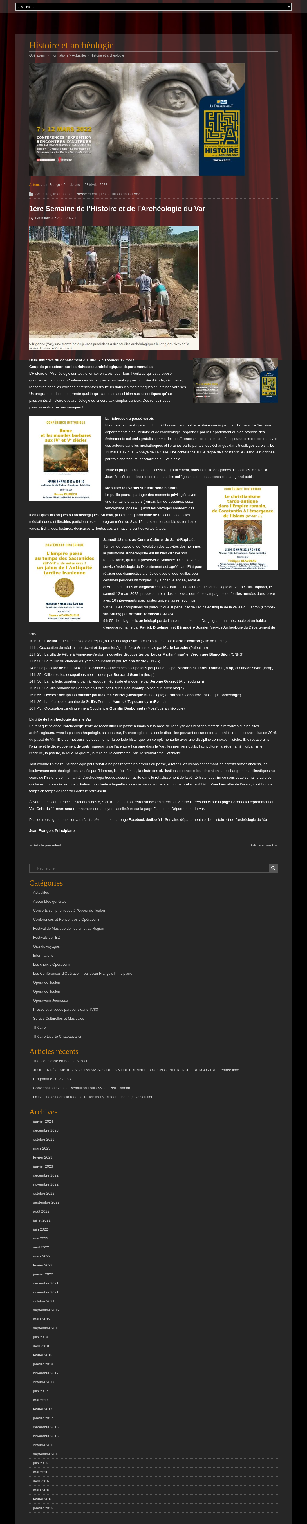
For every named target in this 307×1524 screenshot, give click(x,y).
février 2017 (43, 1409)
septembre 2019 (46, 1310)
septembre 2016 (46, 1454)
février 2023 (43, 1157)
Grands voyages (46, 946)
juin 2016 (40, 1463)
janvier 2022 (43, 1274)
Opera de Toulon (46, 991)
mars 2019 (41, 1319)
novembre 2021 (46, 1292)
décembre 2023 (46, 1130)
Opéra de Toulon (46, 982)
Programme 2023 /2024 (52, 1079)
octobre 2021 (44, 1301)
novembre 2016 (46, 1436)
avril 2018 (41, 1346)
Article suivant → (264, 845)
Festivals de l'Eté (47, 937)
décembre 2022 (46, 1175)
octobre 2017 (44, 1382)
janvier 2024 (43, 1121)
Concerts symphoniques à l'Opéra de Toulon (69, 910)
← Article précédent (45, 845)
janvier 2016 (43, 1508)
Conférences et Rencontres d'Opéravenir (66, 919)
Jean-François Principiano (60, 185)
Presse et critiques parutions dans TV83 (107, 194)
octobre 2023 (44, 1139)
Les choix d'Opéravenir (52, 964)
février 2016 (43, 1499)
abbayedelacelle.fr (114, 809)
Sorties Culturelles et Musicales (58, 1018)
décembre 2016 (46, 1427)
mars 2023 (41, 1148)
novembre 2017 (46, 1373)
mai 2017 (40, 1400)
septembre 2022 (46, 1202)
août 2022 (41, 1211)
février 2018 (43, 1355)
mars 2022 (41, 1256)
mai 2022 (40, 1238)
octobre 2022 (44, 1193)
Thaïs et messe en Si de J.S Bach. (61, 1061)
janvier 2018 (43, 1364)
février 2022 (43, 1265)
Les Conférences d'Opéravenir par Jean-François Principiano (82, 973)
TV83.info (42, 218)
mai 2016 (40, 1472)
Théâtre (39, 1027)
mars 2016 (41, 1490)
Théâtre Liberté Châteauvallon (57, 1036)
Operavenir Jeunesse (50, 1000)
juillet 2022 (42, 1220)
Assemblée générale (50, 901)
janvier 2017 (43, 1418)
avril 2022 (41, 1247)
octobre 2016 (44, 1445)
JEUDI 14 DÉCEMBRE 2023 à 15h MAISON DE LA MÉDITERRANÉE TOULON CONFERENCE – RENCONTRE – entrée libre (136, 1070)
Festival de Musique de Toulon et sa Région (68, 928)
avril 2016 (41, 1481)
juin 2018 (40, 1337)
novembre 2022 (46, 1184)
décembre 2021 (46, 1283)
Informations (63, 194)
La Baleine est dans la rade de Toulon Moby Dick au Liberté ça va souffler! (93, 1097)
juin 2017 (40, 1391)
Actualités (43, 194)
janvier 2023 (43, 1166)
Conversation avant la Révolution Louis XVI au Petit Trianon (81, 1088)
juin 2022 (40, 1229)
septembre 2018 (46, 1328)
